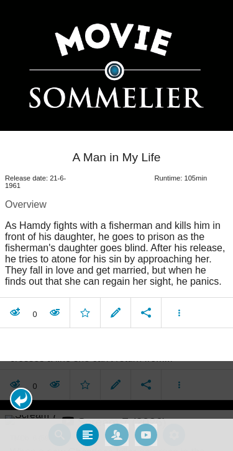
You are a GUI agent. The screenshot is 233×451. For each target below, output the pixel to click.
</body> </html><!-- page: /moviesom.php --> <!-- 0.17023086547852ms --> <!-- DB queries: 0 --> (116, 225)
